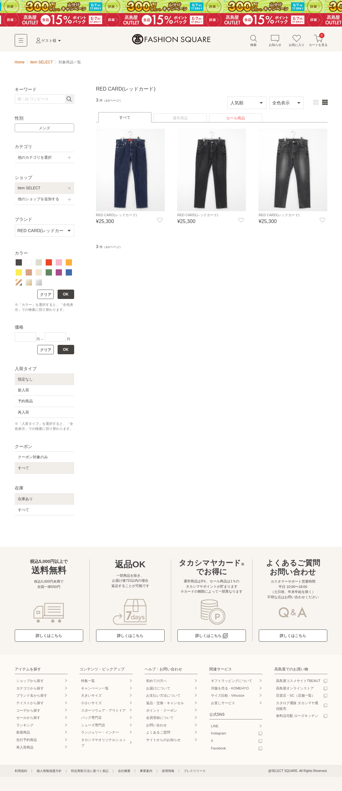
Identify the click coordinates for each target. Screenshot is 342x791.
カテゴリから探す (30, 691)
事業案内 (146, 773)
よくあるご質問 (158, 735)
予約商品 (25, 404)
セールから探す (28, 720)
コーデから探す (28, 713)
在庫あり (25, 502)
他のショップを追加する (38, 202)
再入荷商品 (24, 750)
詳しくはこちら (49, 638)
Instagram (218, 736)
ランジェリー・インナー (100, 735)
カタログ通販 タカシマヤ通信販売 (297, 708)
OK (66, 297)
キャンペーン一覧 (95, 691)
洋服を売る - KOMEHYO (230, 691)
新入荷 (23, 393)
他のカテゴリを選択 (35, 160)
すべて (124, 120)
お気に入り (296, 43)
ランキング (24, 728)
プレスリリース (195, 773)
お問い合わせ (156, 728)
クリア (45, 297)
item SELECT (29, 191)
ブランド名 (31, 698)
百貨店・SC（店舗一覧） (295, 698)
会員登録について (160, 720)
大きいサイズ (91, 698)
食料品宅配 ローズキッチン (297, 718)
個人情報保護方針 (49, 773)
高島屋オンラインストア (295, 691)
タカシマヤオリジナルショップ (103, 745)
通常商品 (180, 121)
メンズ (44, 131)
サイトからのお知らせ (163, 742)
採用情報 (168, 773)
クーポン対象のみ (33, 460)
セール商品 (235, 121)
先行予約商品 (26, 742)
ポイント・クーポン (161, 713)
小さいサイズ (91, 706)
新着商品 (23, 735)
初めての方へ (156, 683)
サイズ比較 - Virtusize (227, 698)
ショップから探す (30, 683)
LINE (214, 729)
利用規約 (21, 773)
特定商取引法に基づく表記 (90, 773)
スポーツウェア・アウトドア (103, 713)
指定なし (25, 382)
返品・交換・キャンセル (165, 706)
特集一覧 (88, 683)
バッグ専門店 (91, 720)
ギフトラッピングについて (231, 683)
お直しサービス (223, 706)
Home (20, 65)
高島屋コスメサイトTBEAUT (298, 683)
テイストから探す (30, 706)
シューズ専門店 (93, 728)
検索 (253, 43)
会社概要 (124, 773)
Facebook (218, 751)
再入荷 (23, 415)
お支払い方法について (163, 698)
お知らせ (275, 43)
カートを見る (318, 43)
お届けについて (158, 691)
